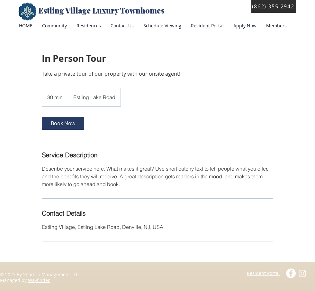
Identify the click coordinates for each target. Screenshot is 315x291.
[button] (207, 25)
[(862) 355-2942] (273, 6)
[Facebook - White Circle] (291, 273)
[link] (63, 123)
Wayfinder (39, 280)
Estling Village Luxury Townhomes (102, 10)
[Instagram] (302, 273)
